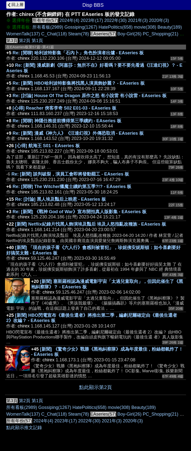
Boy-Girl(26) (129, 33)
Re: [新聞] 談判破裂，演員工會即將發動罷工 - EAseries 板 (70, 174)
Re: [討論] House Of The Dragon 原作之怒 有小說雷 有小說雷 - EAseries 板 (90, 95)
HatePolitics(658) (115, 27)
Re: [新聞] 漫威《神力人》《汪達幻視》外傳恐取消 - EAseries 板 (78, 133)
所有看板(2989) (47, 27)
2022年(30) (115, 20)
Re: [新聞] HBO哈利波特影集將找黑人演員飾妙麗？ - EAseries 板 (79, 83)
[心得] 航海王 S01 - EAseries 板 (47, 145)
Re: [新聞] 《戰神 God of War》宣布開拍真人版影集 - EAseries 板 (79, 211)
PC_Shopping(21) (160, 33)
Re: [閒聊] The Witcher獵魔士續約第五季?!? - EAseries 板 (72, 186)
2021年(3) (138, 20)
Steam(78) (78, 33)
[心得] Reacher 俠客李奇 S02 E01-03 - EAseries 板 (64, 108)
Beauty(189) (169, 27)
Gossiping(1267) (80, 27)
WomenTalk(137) (23, 33)
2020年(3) (159, 20)
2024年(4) (69, 20)
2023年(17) (92, 20)
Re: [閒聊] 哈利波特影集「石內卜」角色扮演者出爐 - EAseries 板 (78, 52)
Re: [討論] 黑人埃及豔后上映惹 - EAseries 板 (60, 199)
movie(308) (145, 27)
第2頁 (24, 40)
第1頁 (37, 40)
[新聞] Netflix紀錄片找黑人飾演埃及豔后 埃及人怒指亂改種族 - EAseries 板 (90, 224)
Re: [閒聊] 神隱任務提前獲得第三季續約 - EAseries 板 (67, 120)
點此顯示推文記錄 (24, 427)
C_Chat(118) (54, 33)
